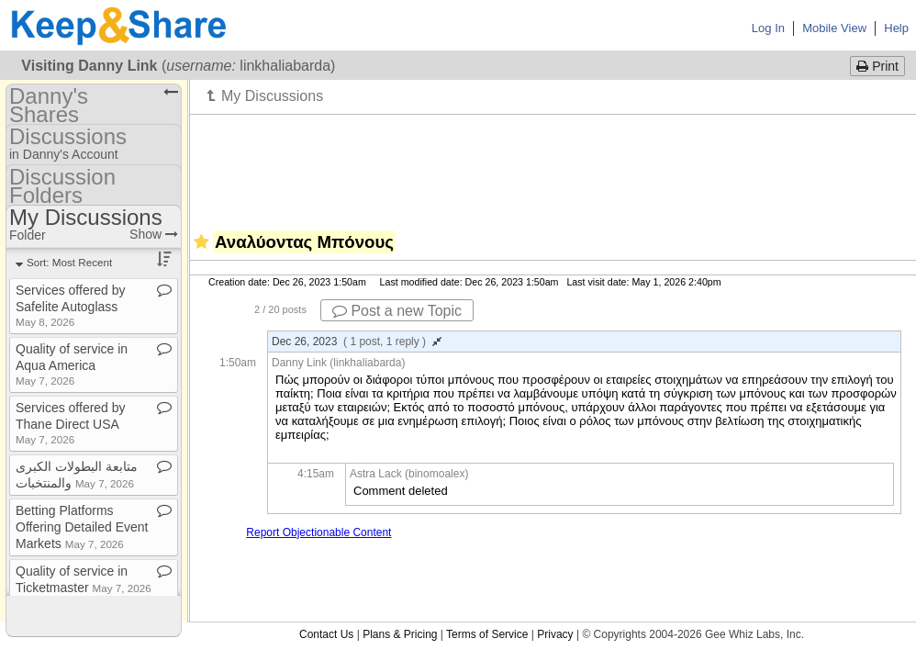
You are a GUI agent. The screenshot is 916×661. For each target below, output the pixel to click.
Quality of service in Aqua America (72, 364)
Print (877, 66)
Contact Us (326, 634)
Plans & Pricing (400, 634)
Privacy (555, 634)
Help (896, 28)
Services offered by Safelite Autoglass (71, 305)
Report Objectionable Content (318, 532)
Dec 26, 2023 (356, 341)
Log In (768, 28)
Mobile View (834, 28)
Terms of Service (487, 634)
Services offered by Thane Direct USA (71, 422)
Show (153, 234)
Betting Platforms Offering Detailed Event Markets (82, 527)
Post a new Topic (397, 311)
